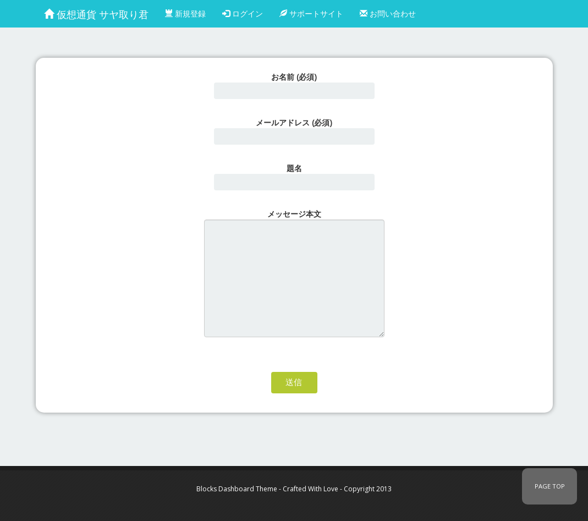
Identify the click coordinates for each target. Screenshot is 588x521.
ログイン (242, 13)
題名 (294, 176)
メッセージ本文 (294, 273)
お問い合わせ (388, 13)
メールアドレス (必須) (294, 131)
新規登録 (185, 13)
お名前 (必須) (294, 85)
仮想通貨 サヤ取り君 (96, 14)
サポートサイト (311, 13)
